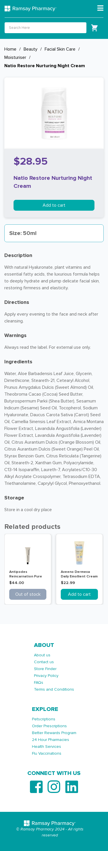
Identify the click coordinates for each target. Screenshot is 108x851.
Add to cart (54, 205)
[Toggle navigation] (100, 8)
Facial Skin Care (60, 49)
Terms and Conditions (54, 689)
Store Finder (45, 668)
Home (10, 49)
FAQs (38, 682)
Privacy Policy (46, 675)
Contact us (44, 661)
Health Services (46, 746)
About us (42, 655)
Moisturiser (15, 57)
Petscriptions (43, 719)
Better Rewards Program (54, 732)
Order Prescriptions (49, 726)
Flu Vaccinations (46, 753)
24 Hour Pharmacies (50, 739)
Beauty (30, 49)
